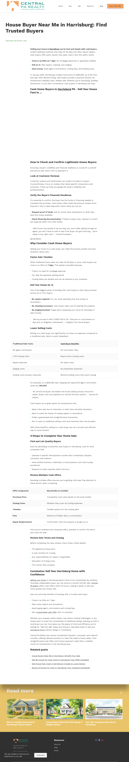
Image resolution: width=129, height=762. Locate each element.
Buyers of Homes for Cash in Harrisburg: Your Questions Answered (61, 668)
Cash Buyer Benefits (70, 344)
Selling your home (38, 580)
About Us (57, 744)
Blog (55, 747)
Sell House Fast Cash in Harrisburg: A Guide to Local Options (58, 664)
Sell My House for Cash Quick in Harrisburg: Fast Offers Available (60, 660)
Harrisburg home (37, 630)
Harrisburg (54, 49)
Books (56, 750)
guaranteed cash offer (47, 612)
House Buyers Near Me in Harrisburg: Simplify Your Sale (56, 656)
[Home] (26, 6)
